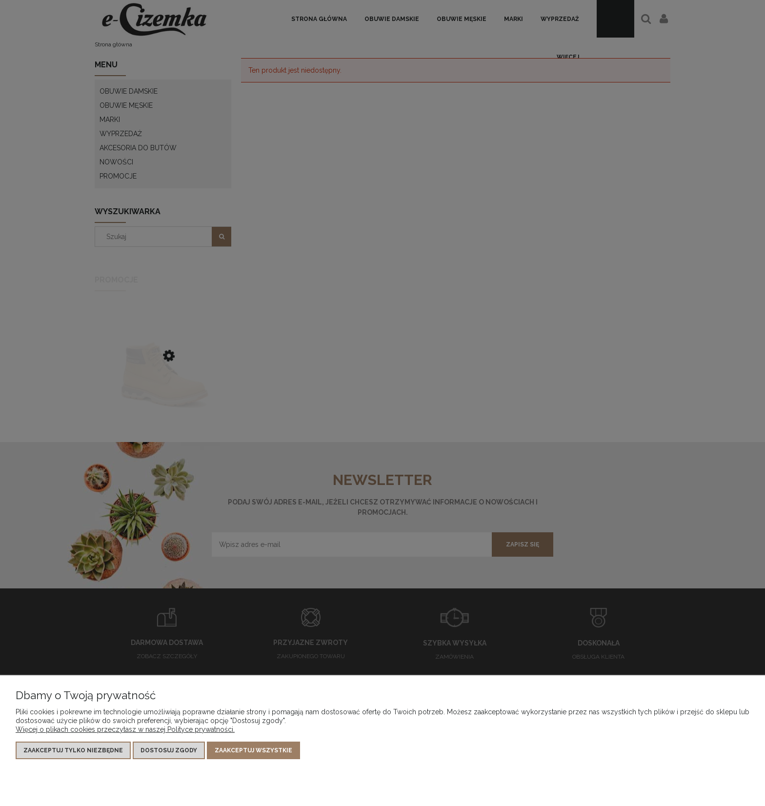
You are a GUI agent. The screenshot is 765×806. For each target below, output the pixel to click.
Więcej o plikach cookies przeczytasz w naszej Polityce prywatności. (125, 729)
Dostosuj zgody (169, 750)
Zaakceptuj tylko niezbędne (73, 750)
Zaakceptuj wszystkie (253, 750)
